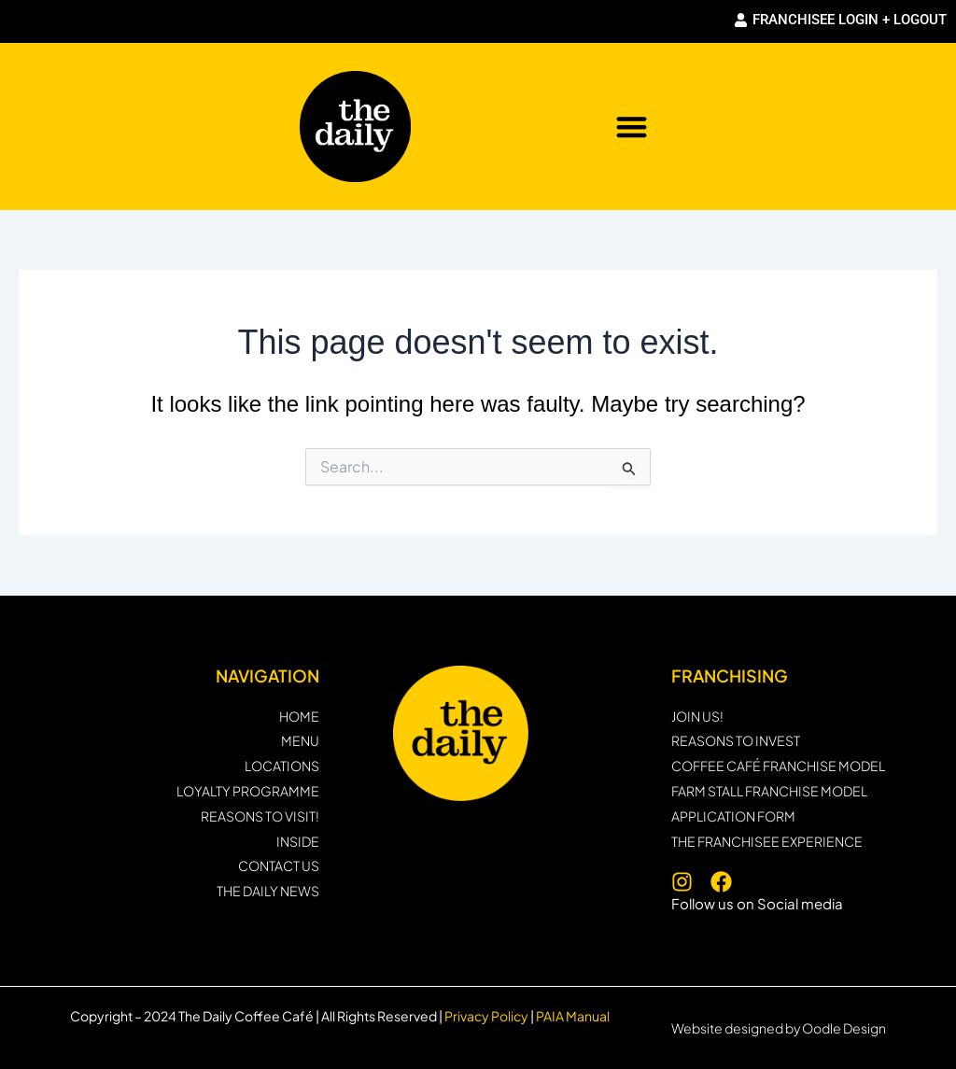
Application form (733, 816)
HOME (299, 716)
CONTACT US (278, 866)
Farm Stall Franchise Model (769, 791)
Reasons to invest (735, 741)
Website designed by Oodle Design (778, 1028)
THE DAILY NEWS (268, 891)
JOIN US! (697, 716)
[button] (631, 126)
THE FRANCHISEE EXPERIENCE (767, 842)
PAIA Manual (573, 1015)
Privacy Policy (485, 1015)
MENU (300, 741)
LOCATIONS (282, 766)
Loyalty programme (247, 791)
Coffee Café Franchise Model (778, 766)
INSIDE (297, 842)
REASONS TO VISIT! (260, 816)
